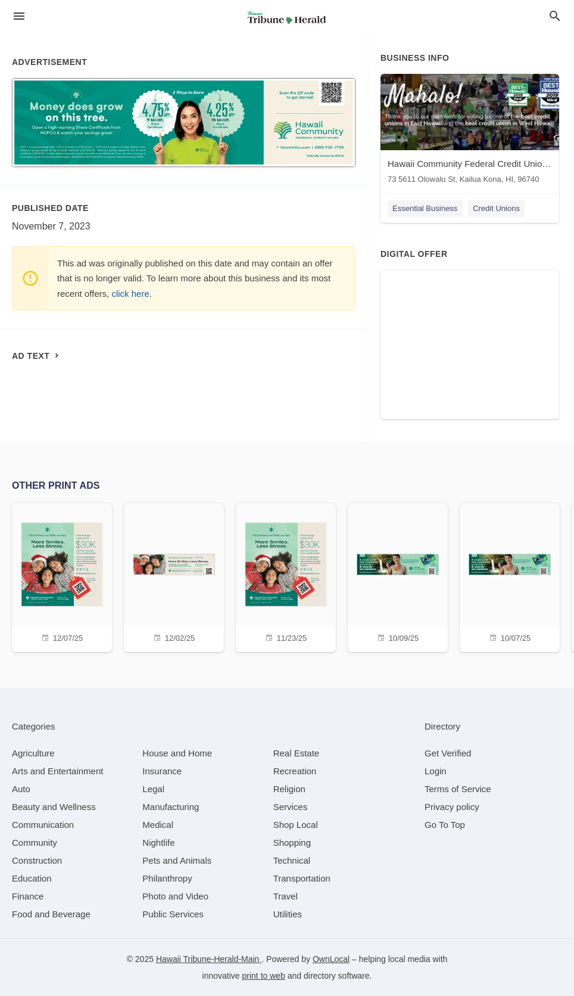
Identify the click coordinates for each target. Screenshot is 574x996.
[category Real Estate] (296, 753)
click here (130, 293)
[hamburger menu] (19, 16)
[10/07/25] (510, 576)
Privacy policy (452, 807)
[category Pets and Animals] (176, 860)
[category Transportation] (301, 878)
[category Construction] (37, 860)
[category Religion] (289, 789)
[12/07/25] (62, 576)
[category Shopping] (292, 842)
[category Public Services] (173, 914)
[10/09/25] (398, 576)
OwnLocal (331, 959)
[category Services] (290, 807)
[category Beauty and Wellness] (54, 807)
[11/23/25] (286, 576)
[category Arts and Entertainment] (57, 771)
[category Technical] (292, 860)
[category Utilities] (287, 914)
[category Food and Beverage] (51, 914)
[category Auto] (21, 789)
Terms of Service (458, 789)
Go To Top (445, 825)
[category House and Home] (177, 753)
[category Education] (32, 878)
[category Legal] (153, 789)
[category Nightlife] (158, 842)
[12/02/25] (174, 576)
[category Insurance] (162, 771)
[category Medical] (157, 825)
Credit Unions (496, 208)
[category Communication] (43, 825)
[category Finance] (27, 896)
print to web (263, 976)
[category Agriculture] (33, 753)
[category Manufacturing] (170, 807)
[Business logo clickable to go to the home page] (287, 18)
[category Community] (34, 842)
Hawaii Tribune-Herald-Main (208, 959)
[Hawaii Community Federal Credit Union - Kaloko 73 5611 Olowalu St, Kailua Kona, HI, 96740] (470, 131)
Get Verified (448, 753)
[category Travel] (285, 896)
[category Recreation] (295, 771)
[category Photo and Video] (175, 896)
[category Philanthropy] (167, 878)
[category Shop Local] (295, 825)
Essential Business (424, 208)
